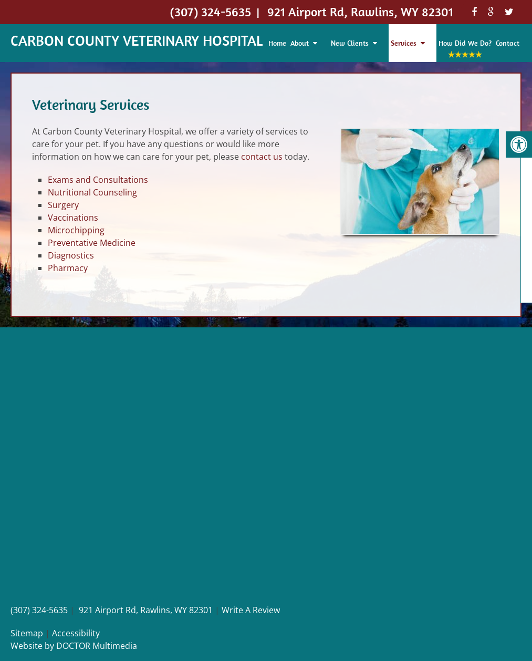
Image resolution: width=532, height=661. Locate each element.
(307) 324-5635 (39, 610)
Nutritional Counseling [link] (92, 192)
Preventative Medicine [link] (91, 243)
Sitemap (27, 633)
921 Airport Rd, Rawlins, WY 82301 (146, 610)
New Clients (350, 43)
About (299, 43)
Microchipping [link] (76, 230)
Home (277, 43)
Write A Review (251, 610)
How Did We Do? (465, 43)
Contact (507, 43)
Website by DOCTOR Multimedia (74, 646)
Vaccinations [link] (73, 217)
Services (403, 43)
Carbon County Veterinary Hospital (137, 40)
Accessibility (76, 633)
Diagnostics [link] (71, 255)
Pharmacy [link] (68, 268)
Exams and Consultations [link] (98, 179)
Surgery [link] (63, 205)
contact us (262, 156)
